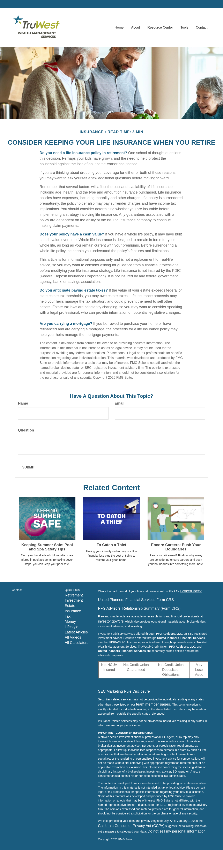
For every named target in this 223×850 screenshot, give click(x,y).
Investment (74, 600)
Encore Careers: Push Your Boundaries (176, 547)
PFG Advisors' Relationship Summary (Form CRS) (139, 608)
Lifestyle (71, 627)
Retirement (74, 595)
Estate (70, 606)
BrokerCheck (191, 591)
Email (120, 403)
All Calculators (76, 643)
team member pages (153, 704)
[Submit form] (28, 467)
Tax (67, 616)
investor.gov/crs (111, 621)
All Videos (73, 637)
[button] (136, 28)
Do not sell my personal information (177, 831)
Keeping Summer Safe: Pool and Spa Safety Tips (47, 547)
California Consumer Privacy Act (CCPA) (131, 826)
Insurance (73, 611)
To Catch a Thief (111, 545)
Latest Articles (76, 632)
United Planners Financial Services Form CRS (136, 600)
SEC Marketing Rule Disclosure (124, 691)
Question (26, 430)
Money (70, 621)
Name (23, 403)
